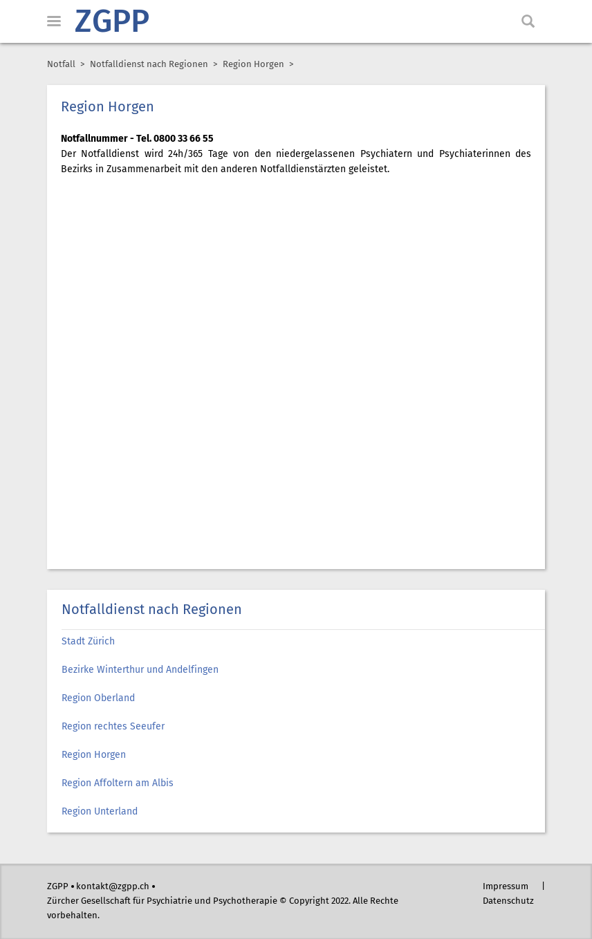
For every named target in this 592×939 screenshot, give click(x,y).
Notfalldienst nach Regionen (149, 64)
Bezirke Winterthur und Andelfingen (140, 670)
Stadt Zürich (88, 641)
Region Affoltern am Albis (118, 783)
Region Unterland (100, 811)
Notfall (61, 64)
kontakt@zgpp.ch (112, 887)
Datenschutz (508, 901)
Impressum (505, 887)
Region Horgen (95, 755)
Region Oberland (98, 698)
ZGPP (112, 23)
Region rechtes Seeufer (113, 726)
